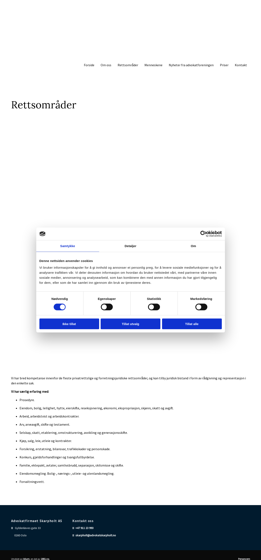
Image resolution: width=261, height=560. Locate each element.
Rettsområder (128, 65)
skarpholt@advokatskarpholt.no (95, 535)
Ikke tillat (69, 323)
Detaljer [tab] (130, 246)
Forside (89, 65)
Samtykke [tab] (67, 246)
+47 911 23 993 (84, 528)
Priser (224, 65)
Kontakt (241, 65)
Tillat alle (192, 323)
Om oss (106, 65)
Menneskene (153, 65)
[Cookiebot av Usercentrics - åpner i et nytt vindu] (203, 234)
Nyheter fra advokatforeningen (191, 65)
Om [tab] (193, 246)
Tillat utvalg (130, 323)
